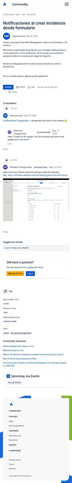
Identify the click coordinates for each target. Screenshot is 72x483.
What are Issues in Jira (13, 350)
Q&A (18, 14)
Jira (23, 14)
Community (20, 4)
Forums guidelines (16, 426)
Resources (13, 440)
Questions (31, 14)
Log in (7, 248)
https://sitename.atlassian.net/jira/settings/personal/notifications (38, 175)
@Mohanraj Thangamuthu (17, 120)
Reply (5, 149)
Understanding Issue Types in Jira (18, 346)
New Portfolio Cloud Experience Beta (19, 358)
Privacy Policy (15, 460)
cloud (6, 333)
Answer (8, 87)
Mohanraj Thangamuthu (20, 132)
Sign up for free (15, 273)
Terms (11, 464)
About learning (15, 436)
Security (12, 468)
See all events (14, 382)
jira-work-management (21, 333)
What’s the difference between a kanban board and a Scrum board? (33, 354)
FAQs (11, 421)
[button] (36, 199)
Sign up (16, 248)
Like (9, 144)
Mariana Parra (18, 36)
